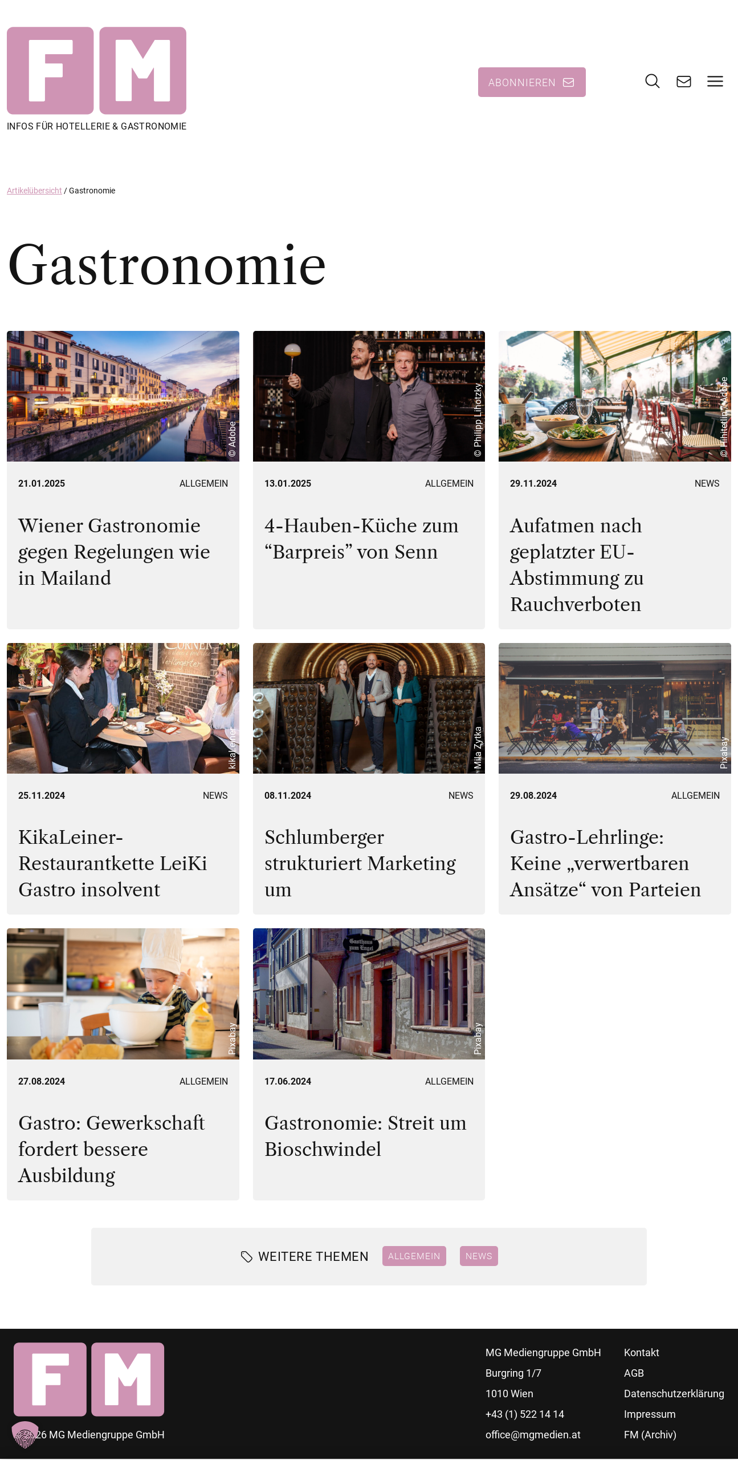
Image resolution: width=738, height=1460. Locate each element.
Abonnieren (522, 83)
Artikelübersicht (34, 191)
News (707, 484)
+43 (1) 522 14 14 (525, 1415)
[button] (25, 1435)
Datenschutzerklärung (674, 1395)
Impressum (650, 1415)
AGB (634, 1374)
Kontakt (641, 1354)
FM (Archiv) (650, 1436)
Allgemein (204, 484)
